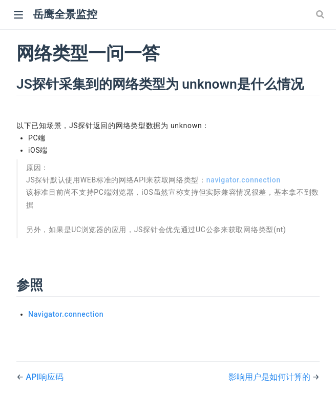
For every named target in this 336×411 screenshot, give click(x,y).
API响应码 (44, 377)
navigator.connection (243, 180)
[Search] (321, 14)
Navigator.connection (65, 314)
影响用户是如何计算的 (270, 377)
